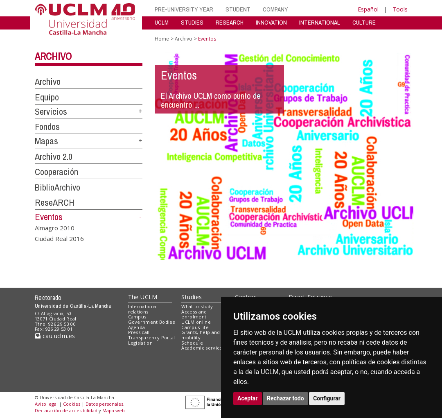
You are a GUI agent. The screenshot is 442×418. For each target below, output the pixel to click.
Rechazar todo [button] (285, 398)
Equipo (47, 97)
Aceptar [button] (247, 398)
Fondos (47, 126)
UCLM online (196, 322)
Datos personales (104, 404)
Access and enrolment (194, 314)
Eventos (49, 217)
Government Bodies (151, 322)
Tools (400, 9)
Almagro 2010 (54, 228)
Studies (191, 297)
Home (162, 38)
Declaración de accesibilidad (66, 410)
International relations (143, 309)
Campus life (195, 327)
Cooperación (56, 172)
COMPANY (275, 9)
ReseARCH (54, 202)
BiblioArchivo (57, 187)
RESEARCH (230, 22)
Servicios (51, 111)
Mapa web (113, 410)
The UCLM (143, 297)
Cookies (71, 404)
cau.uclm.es (55, 336)
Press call (139, 332)
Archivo (53, 56)
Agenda (136, 327)
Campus (137, 317)
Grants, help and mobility (200, 335)
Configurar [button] (327, 398)
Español (368, 9)
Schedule (192, 343)
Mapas (46, 141)
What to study (197, 306)
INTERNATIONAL (319, 22)
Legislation (140, 343)
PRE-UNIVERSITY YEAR (184, 9)
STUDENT (238, 9)
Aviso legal (46, 404)
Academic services (203, 348)
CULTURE (364, 22)
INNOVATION (271, 22)
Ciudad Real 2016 (59, 238)
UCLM (162, 22)
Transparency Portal (151, 337)
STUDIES (192, 22)
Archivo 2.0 (53, 156)
